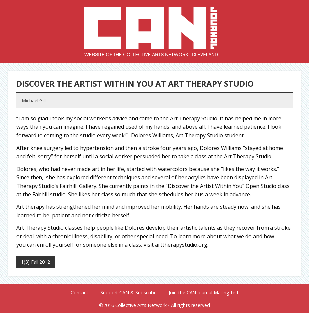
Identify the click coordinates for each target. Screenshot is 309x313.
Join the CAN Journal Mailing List (204, 292)
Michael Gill (34, 100)
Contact (79, 292)
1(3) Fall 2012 (35, 262)
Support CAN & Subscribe (128, 292)
